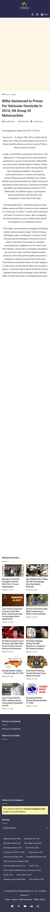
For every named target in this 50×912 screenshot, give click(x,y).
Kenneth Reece (9, 122)
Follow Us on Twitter (11, 735)
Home (6, 94)
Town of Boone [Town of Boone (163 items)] (24, 875)
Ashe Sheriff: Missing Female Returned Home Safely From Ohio (36, 673)
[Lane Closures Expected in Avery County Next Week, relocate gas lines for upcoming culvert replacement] (13, 600)
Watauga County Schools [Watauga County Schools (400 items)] (14, 879)
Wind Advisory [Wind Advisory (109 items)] (36, 879)
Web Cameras (25, 899)
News (13, 94)
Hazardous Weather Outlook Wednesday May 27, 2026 (36, 700)
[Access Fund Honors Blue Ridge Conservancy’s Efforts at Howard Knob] (37, 600)
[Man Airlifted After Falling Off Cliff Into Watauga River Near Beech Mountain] (37, 570)
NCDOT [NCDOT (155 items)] (34, 866)
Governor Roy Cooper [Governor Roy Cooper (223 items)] (13, 857)
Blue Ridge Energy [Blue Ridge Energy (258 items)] (33, 843)
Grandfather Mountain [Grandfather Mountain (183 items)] (36, 857)
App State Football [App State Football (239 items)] (12, 843)
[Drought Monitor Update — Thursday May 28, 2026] (13, 662)
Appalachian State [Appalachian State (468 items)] (12, 839)
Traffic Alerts (39, 899)
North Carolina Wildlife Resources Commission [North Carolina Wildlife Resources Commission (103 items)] (22, 870)
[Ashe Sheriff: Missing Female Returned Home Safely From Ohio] (37, 662)
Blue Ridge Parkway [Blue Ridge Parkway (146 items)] (12, 848)
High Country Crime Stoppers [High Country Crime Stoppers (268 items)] (15, 861)
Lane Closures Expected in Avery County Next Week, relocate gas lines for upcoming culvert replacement (12, 614)
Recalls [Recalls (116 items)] (8, 875)
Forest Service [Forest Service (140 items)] (35, 852)
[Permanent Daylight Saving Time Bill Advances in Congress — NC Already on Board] (37, 632)
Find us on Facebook (11, 729)
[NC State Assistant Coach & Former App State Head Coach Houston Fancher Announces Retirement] (13, 632)
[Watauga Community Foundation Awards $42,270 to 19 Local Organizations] (13, 570)
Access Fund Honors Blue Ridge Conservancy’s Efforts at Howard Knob (37, 611)
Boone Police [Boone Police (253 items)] (32, 848)
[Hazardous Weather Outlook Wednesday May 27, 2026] (37, 689)
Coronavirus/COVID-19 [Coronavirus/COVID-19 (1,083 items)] (14, 852)
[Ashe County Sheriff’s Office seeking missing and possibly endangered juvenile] (13, 689)
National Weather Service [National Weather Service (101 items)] (14, 866)
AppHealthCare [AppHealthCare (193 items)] (31, 839)
